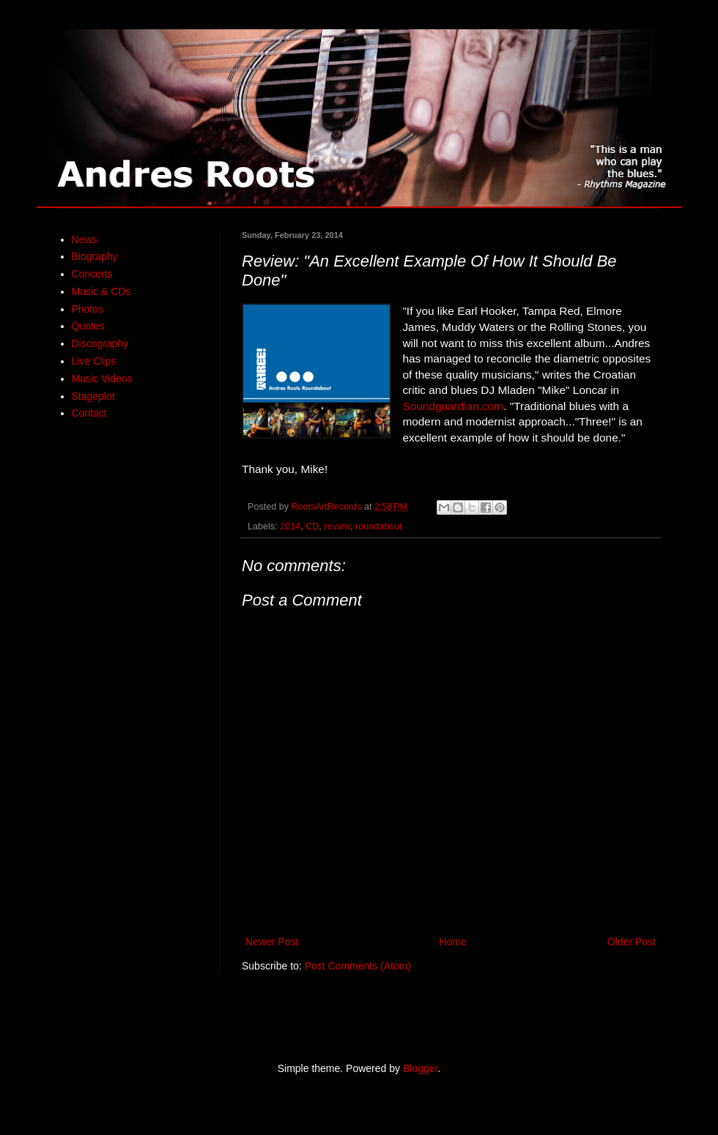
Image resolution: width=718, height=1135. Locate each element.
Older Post (631, 942)
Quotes (88, 326)
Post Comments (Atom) (358, 966)
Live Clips (94, 361)
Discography (100, 343)
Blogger (420, 1068)
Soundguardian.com (452, 406)
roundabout (378, 526)
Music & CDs (101, 291)
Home (452, 942)
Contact (89, 413)
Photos (88, 309)
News (84, 239)
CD (312, 526)
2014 (290, 526)
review (337, 526)
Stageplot (93, 396)
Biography (95, 256)
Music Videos (102, 378)
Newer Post (271, 942)
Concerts (92, 274)
